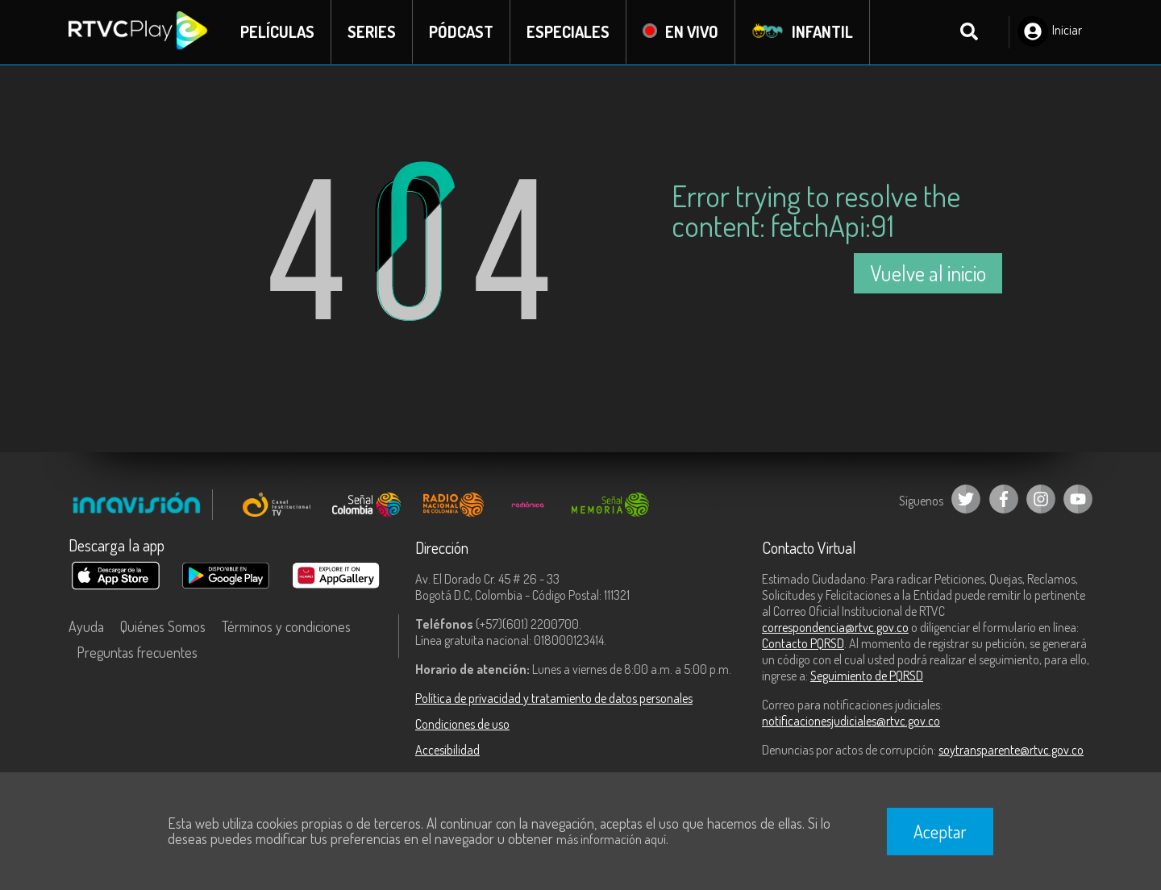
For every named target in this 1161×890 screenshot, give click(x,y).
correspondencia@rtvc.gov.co (835, 627)
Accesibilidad (447, 750)
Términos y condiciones (286, 626)
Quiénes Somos (163, 626)
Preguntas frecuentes (137, 652)
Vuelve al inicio (928, 273)
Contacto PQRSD (803, 643)
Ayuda (86, 626)
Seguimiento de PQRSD (866, 676)
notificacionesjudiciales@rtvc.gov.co (851, 721)
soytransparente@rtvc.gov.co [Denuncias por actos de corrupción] (1011, 750)
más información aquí (611, 839)
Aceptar (940, 831)
